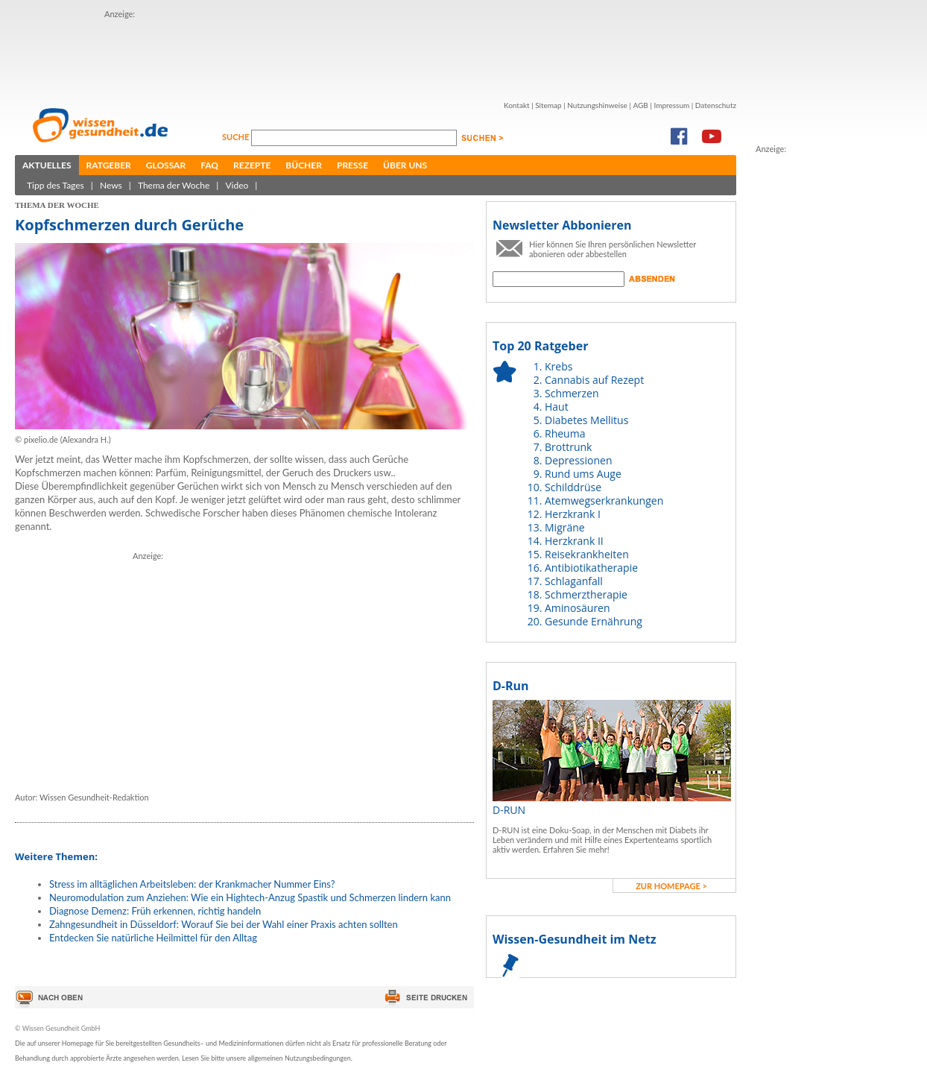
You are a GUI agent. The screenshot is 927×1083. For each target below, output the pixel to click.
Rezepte (251, 165)
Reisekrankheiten (587, 554)
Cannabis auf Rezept (594, 380)
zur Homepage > (671, 886)
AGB (640, 105)
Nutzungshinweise (597, 105)
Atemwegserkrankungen (604, 500)
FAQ (209, 165)
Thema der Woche (173, 185)
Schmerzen (572, 393)
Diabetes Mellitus (586, 420)
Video (236, 185)
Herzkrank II (574, 541)
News (111, 185)
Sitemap (548, 105)
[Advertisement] (258, 667)
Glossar (166, 165)
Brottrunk (568, 447)
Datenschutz (715, 105)
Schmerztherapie (586, 594)
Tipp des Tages (55, 185)
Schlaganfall (574, 581)
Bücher (303, 165)
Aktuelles (47, 165)
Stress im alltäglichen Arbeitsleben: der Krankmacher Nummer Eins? (192, 884)
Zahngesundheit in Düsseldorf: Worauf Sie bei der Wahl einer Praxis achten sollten (223, 924)
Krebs (558, 366)
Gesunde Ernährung (593, 621)
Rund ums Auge (583, 474)
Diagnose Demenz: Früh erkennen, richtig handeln (155, 911)
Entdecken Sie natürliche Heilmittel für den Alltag (153, 938)
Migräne (565, 527)
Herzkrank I (573, 514)
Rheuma (565, 433)
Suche (236, 137)
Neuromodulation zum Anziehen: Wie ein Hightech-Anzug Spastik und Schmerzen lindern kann (250, 897)
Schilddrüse (573, 487)
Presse (352, 165)
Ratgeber (108, 165)
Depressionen (579, 460)
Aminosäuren (577, 608)
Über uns (405, 165)
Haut (557, 407)
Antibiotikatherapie (591, 568)
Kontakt (517, 105)
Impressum (671, 105)
